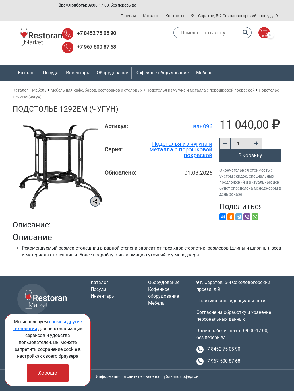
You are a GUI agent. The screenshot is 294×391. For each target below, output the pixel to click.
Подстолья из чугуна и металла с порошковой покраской (200, 90)
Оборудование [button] (112, 72)
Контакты (174, 15)
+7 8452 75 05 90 (96, 33)
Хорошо (47, 373)
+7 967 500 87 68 (96, 47)
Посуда (99, 289)
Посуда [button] (51, 72)
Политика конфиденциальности (230, 301)
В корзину (250, 155)
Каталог (150, 15)
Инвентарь (102, 296)
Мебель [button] (204, 72)
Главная (128, 15)
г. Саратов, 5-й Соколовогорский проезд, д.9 (234, 15)
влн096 (202, 126)
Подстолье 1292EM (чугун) (65, 109)
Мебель (39, 90)
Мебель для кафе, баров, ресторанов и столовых (96, 90)
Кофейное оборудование (162, 72)
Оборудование (163, 282)
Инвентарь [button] (77, 72)
